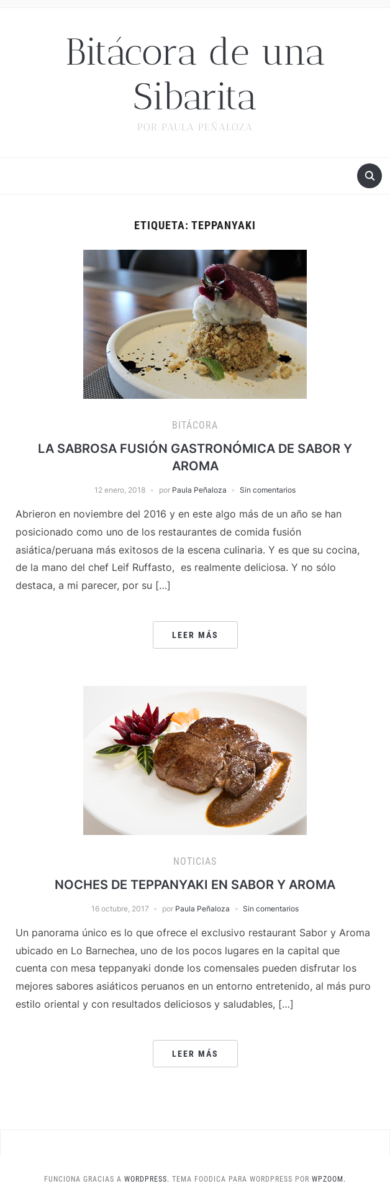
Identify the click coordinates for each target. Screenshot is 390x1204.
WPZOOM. (329, 1179)
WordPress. (147, 1179)
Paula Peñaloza (199, 490)
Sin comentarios (268, 490)
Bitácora (195, 425)
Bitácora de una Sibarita (195, 74)
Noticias (195, 861)
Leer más (195, 635)
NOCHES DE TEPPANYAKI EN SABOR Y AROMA (195, 884)
